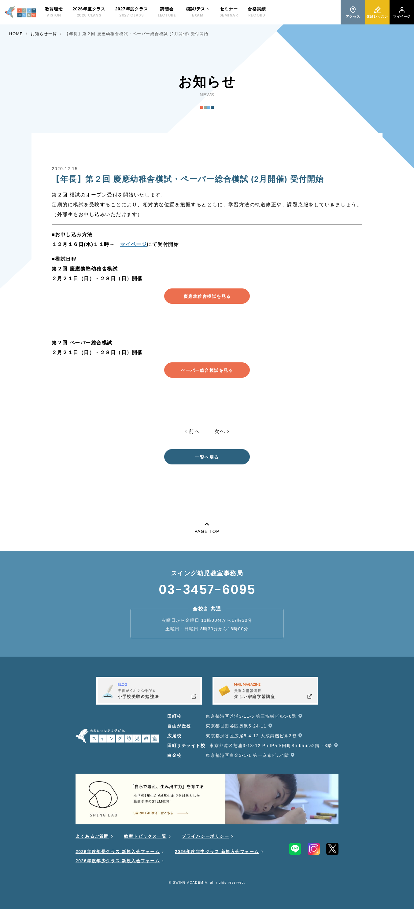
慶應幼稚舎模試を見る (207, 296)
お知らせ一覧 (44, 33)
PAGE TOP (207, 526)
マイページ (133, 244)
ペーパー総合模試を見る (207, 370)
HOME (16, 33)
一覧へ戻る (207, 457)
